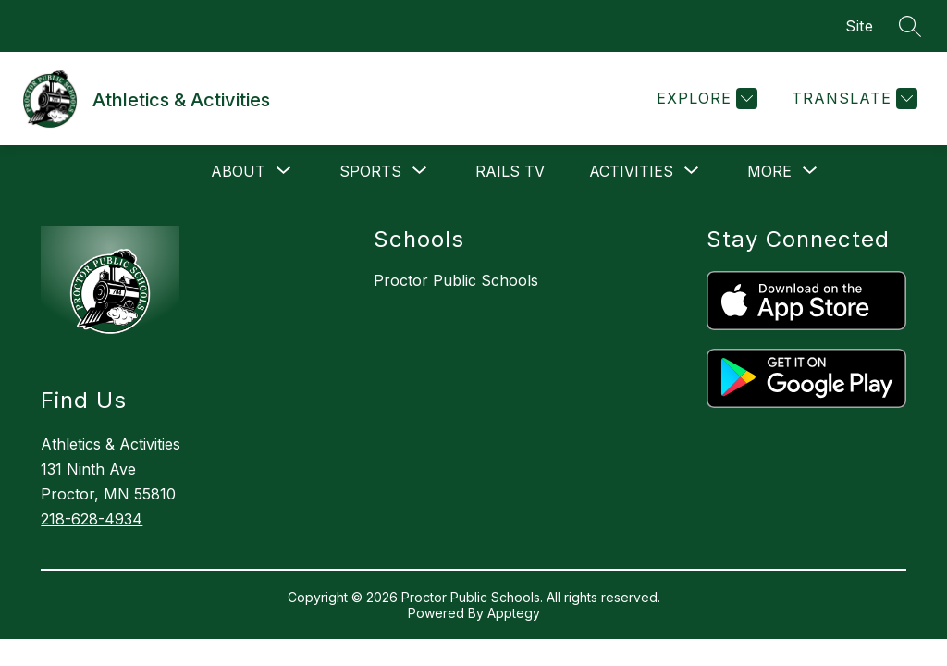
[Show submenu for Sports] (370, 171)
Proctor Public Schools (456, 280)
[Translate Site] (852, 98)
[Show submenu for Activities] (631, 171)
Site (859, 26)
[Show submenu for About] (238, 171)
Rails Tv (510, 171)
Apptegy (513, 613)
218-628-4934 (91, 519)
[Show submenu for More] (769, 171)
